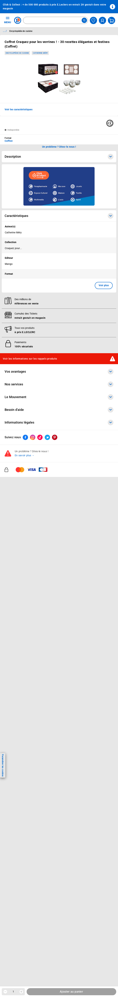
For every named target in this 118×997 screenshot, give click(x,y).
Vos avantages (59, 543)
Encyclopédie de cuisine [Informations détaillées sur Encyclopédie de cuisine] (20, 31)
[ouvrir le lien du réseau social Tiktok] (40, 608)
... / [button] (5, 31)
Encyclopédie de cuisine (17, 53)
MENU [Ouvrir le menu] (7, 20)
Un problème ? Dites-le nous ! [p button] (59, 146)
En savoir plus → (24, 627)
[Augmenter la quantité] (21, 991)
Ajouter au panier (71, 991)
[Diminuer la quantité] (5, 991)
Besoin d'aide (59, 581)
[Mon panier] (111, 20)
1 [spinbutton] (13, 991)
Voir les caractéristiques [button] (18, 109)
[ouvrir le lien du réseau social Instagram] (32, 608)
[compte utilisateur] (102, 20)
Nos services (59, 556)
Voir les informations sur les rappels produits (30, 530)
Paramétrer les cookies (2, 765)
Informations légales (59, 594)
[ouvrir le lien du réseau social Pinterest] (54, 608)
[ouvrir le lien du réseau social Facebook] (25, 608)
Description (59, 156)
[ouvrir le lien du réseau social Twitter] (47, 608)
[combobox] (55, 20)
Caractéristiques (59, 216)
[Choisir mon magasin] (93, 20)
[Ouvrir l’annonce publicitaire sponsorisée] (59, 186)
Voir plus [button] (104, 285)
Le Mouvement (59, 568)
